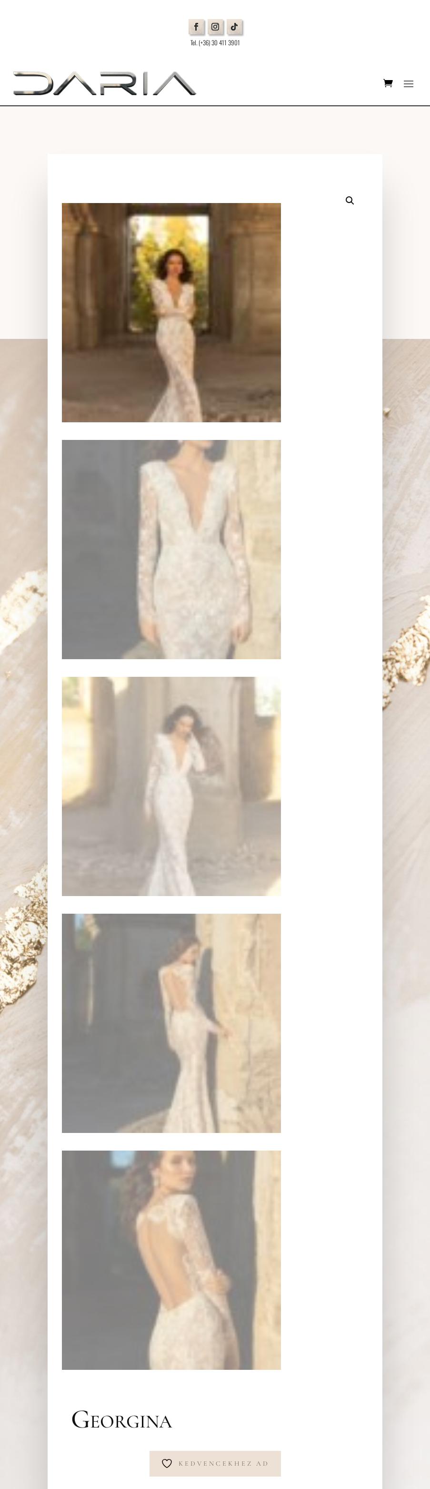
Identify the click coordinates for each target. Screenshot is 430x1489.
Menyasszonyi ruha (148, 818)
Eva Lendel (212, 818)
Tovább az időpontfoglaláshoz (167, 748)
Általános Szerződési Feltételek (86, 1195)
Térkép (57, 1041)
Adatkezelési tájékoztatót (314, 1366)
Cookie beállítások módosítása (87, 1207)
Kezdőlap (88, 818)
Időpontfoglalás (78, 1141)
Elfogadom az (289, 1367)
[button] (350, 200)
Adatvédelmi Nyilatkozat (77, 1184)
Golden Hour (265, 818)
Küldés (365, 1388)
